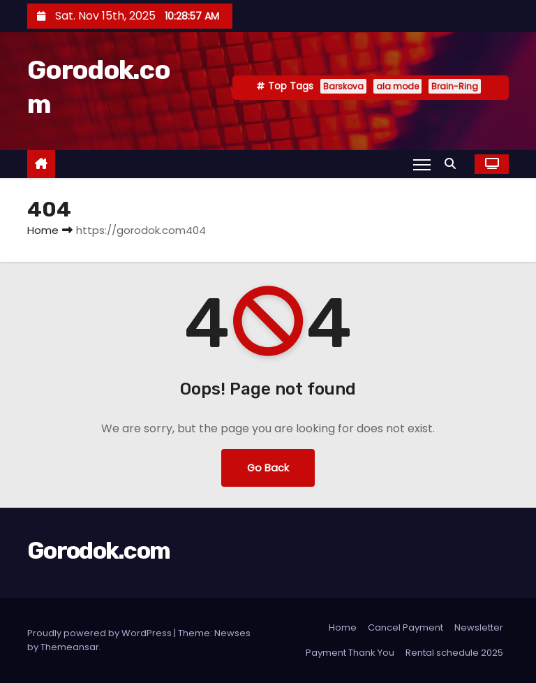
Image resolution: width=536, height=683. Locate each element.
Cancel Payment (405, 627)
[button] (454, 164)
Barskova (343, 86)
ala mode (397, 86)
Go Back (268, 468)
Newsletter (478, 627)
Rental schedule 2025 (454, 652)
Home (43, 230)
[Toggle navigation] (422, 164)
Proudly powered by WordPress (100, 633)
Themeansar (69, 647)
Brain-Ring (454, 86)
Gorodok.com (98, 550)
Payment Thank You (350, 652)
